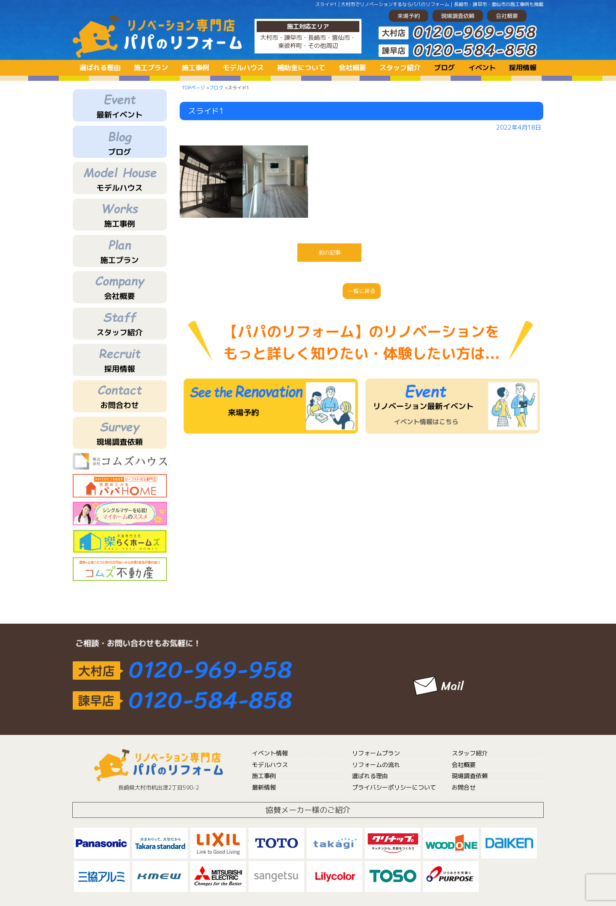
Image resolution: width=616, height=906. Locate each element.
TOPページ (193, 87)
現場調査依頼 (457, 16)
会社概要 (507, 16)
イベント (482, 67)
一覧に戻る (362, 291)
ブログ (444, 67)
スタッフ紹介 (400, 67)
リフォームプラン (376, 753)
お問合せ (464, 787)
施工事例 (195, 67)
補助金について (301, 67)
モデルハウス (243, 67)
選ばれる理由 (100, 67)
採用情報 (522, 67)
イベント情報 (270, 753)
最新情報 (264, 787)
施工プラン (151, 67)
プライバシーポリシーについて (394, 787)
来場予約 (408, 16)
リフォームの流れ (376, 765)
